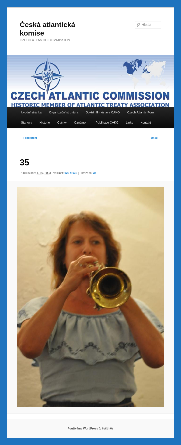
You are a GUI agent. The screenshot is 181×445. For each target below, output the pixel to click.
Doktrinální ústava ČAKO (103, 112)
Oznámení (81, 122)
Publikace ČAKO (107, 122)
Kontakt (145, 122)
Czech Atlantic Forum (141, 112)
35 (94, 173)
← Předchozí (28, 138)
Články (62, 122)
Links (129, 122)
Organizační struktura (63, 112)
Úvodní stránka (31, 112)
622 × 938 (71, 173)
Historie (44, 122)
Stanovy (26, 122)
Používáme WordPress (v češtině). (90, 428)
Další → (156, 138)
